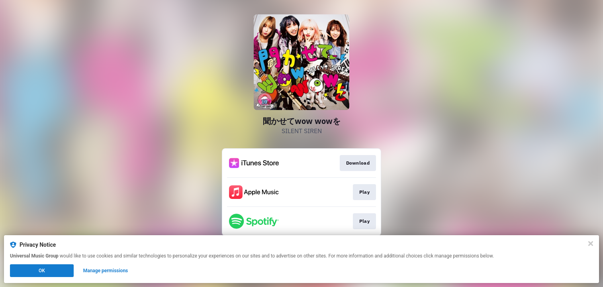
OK (42, 270)
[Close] (590, 243)
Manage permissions (105, 270)
